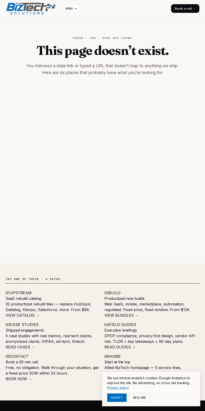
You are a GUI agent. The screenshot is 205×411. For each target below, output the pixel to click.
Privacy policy (117, 388)
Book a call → (185, 8)
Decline (139, 397)
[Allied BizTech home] (33, 8)
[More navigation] (71, 9)
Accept (116, 397)
